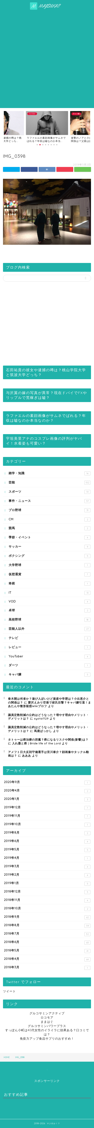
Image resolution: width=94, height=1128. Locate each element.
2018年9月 (47, 917)
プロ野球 (49, 510)
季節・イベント (49, 537)
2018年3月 (47, 967)
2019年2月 (47, 875)
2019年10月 (47, 824)
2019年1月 (47, 883)
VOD (49, 601)
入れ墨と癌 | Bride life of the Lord (36, 743)
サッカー (49, 547)
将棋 (49, 583)
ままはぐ (47, 1022)
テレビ (49, 638)
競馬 (49, 528)
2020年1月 (47, 799)
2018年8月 (47, 925)
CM (49, 519)
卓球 (49, 610)
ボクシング (49, 556)
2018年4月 (47, 959)
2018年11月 (47, 900)
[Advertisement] (47, 59)
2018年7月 (47, 934)
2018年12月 (47, 891)
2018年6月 (47, 942)
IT (49, 593)
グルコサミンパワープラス (47, 1026)
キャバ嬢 (49, 674)
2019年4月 (47, 858)
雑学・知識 (49, 473)
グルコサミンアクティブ (47, 1013)
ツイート (9, 991)
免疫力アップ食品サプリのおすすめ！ (47, 1038)
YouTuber (49, 656)
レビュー (49, 647)
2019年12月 (47, 807)
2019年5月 (47, 849)
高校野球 (49, 620)
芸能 (49, 482)
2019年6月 (47, 841)
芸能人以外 (49, 629)
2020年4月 (47, 790)
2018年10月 (47, 908)
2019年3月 (47, 866)
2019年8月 (47, 833)
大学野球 (49, 565)
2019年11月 (47, 816)
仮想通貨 (49, 574)
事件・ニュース (49, 501)
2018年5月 (47, 950)
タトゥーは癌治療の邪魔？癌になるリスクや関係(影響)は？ (48, 739)
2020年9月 (47, 782)
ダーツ (49, 665)
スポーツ (49, 492)
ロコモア (47, 1017)
